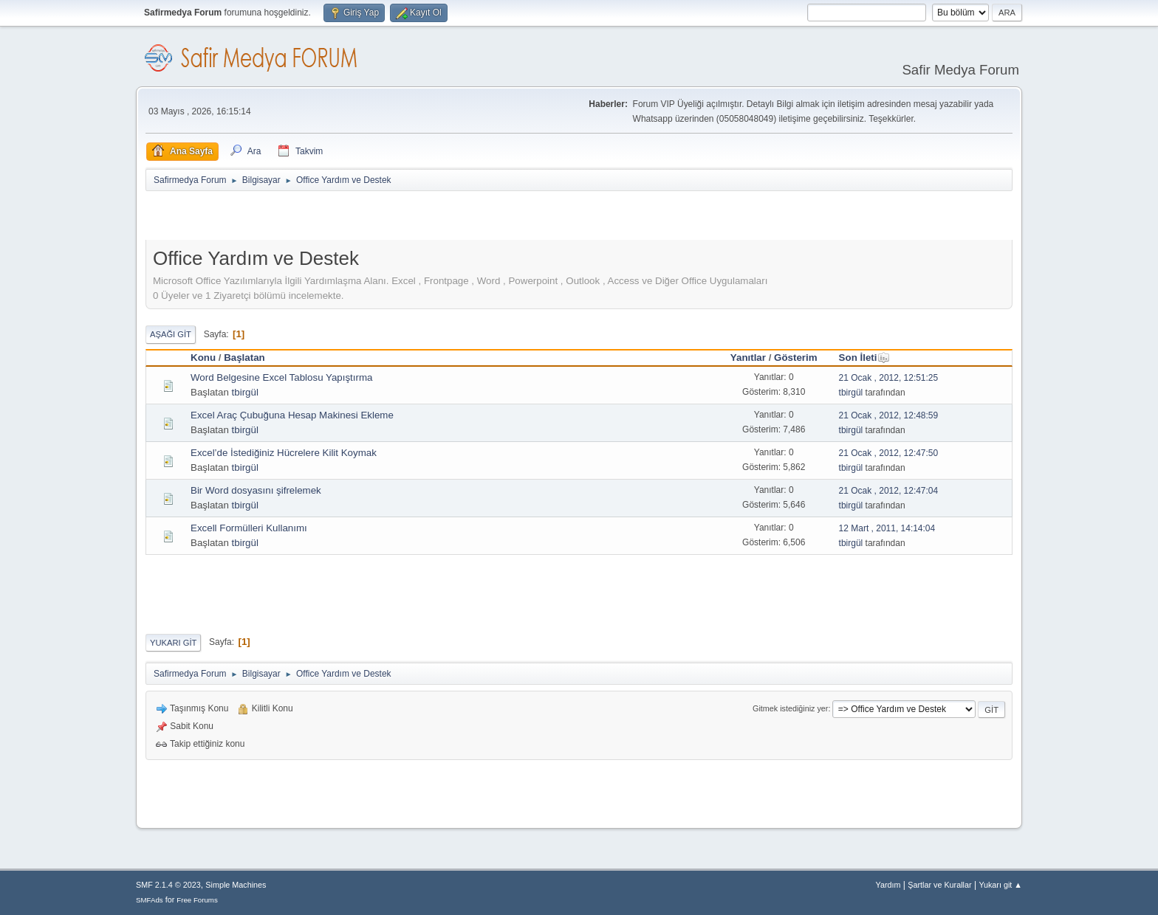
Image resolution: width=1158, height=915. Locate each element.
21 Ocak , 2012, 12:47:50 (889, 453)
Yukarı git (173, 642)
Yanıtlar (748, 357)
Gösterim (796, 357)
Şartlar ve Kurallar (939, 884)
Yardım (888, 884)
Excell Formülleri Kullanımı (249, 528)
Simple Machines (235, 884)
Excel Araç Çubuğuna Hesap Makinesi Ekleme (292, 415)
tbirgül (245, 392)
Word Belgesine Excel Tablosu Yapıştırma (281, 377)
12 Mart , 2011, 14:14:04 (887, 528)
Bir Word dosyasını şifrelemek (256, 490)
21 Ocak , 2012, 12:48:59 (889, 415)
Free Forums (197, 900)
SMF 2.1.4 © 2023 (168, 884)
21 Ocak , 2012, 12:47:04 (889, 491)
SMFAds (149, 900)
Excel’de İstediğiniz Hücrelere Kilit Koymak (284, 452)
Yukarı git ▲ (1000, 884)
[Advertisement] (318, 218)
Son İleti (865, 357)
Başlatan (244, 357)
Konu (203, 357)
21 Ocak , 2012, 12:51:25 (889, 378)
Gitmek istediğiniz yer (790, 708)
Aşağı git (170, 334)
